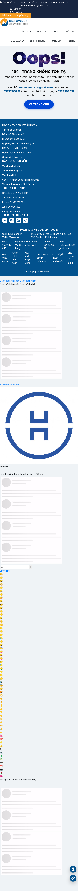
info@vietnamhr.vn (11, 211)
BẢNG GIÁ (56, 41)
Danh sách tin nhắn (9, 281)
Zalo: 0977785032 (11, 207)
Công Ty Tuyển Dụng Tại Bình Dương (20, 179)
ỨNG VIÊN (26, 31)
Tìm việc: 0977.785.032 (13, 197)
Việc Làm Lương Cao (12, 170)
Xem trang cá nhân (9, 384)
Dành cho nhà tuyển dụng (15, 15)
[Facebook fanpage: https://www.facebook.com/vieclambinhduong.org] (4, 220)
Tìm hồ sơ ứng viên (12, 129)
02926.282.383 (62, 2)
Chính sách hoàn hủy (12, 157)
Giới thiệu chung (5, 258)
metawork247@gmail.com (35, 87)
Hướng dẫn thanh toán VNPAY (17, 152)
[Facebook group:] (11, 220)
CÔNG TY (41, 31)
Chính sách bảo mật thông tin (42, 258)
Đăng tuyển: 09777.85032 (15, 193)
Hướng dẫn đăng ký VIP (14, 139)
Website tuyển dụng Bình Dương (18, 184)
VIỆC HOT (70, 31)
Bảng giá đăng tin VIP (13, 134)
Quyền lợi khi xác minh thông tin (18, 143)
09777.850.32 (20, 2)
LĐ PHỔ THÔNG (37, 41)
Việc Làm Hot (9, 175)
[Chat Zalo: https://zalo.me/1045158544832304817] (18, 220)
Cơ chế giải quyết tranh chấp (57, 258)
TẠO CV (56, 31)
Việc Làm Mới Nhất (11, 166)
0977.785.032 (42, 2)
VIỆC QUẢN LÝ (17, 41)
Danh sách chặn (28, 281)
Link (8, 571)
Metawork (46, 271)
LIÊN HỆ (71, 41)
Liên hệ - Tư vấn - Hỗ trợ (14, 148)
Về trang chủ (39, 104)
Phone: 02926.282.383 (13, 202)
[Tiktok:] (25, 220)
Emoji (3, 571)
